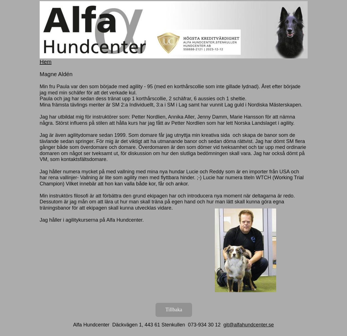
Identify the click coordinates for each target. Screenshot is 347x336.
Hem (45, 62)
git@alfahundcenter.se (248, 325)
